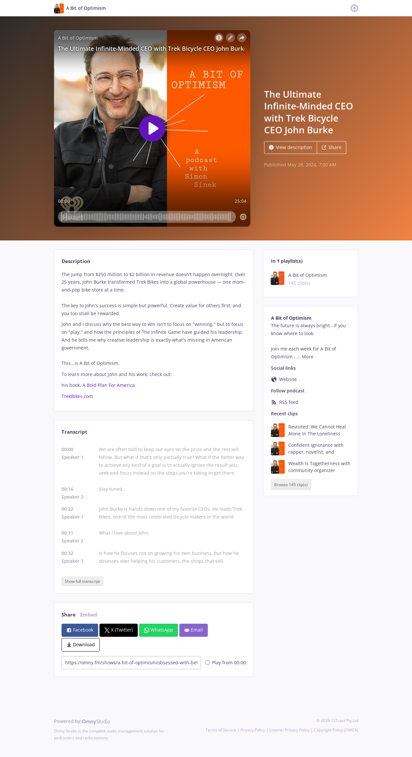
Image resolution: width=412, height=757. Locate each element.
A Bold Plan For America (108, 385)
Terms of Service (221, 730)
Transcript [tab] (74, 431)
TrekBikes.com (77, 396)
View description (290, 147)
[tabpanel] (154, 335)
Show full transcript (82, 581)
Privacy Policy (253, 730)
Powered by (82, 721)
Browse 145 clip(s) (291, 484)
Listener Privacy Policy (289, 730)
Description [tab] (76, 261)
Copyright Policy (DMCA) (336, 730)
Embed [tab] (88, 614)
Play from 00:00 (226, 662)
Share (331, 147)
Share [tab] (69, 614)
